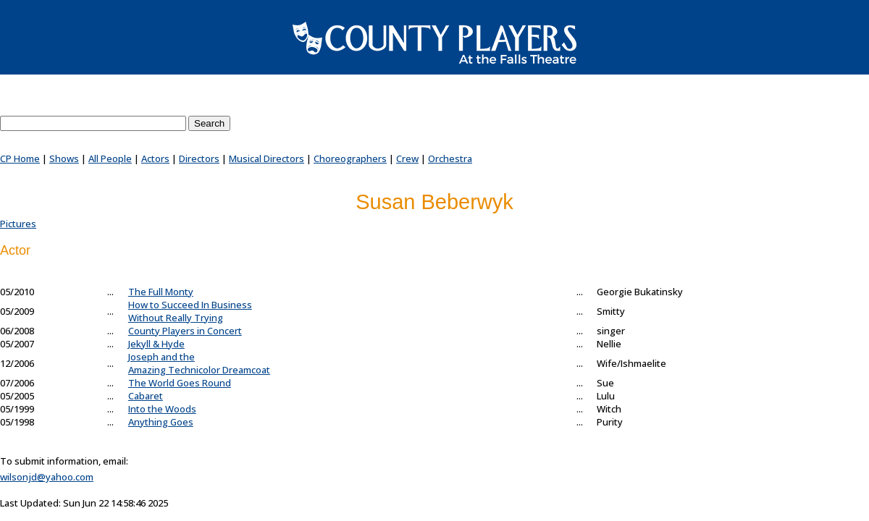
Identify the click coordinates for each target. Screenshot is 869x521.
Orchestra (450, 158)
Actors (155, 158)
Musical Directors (266, 158)
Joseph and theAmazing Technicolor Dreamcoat (199, 363)
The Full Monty (160, 291)
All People (110, 158)
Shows (64, 158)
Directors (199, 158)
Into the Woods (162, 408)
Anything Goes (160, 421)
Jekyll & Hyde (156, 343)
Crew (407, 158)
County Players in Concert (185, 330)
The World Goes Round (179, 382)
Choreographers (350, 158)
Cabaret (145, 395)
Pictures (18, 223)
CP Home (20, 158)
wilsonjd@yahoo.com (46, 476)
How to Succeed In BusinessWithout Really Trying (190, 311)
